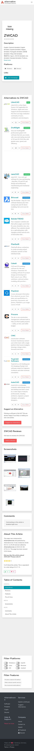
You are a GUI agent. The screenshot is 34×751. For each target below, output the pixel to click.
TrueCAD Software (15, 360)
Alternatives (9, 587)
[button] (31, 2)
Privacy (12, 747)
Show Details (25, 122)
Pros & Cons (9, 597)
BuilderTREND (17, 219)
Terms (6, 747)
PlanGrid (14, 291)
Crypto (6, 710)
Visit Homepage (13, 78)
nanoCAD (15, 174)
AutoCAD (15, 382)
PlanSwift (15, 244)
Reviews (7, 591)
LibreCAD (15, 102)
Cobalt (14, 263)
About (20, 722)
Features (8, 594)
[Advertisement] (17, 13)
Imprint (20, 727)
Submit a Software (24, 702)
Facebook (22, 730)
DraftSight (15, 127)
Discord (6, 712)
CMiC (13, 335)
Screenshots (9, 604)
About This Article (10, 614)
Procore (14, 314)
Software (7, 704)
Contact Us (21, 724)
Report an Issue (9, 723)
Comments (8, 611)
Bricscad (14, 197)
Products (7, 707)
